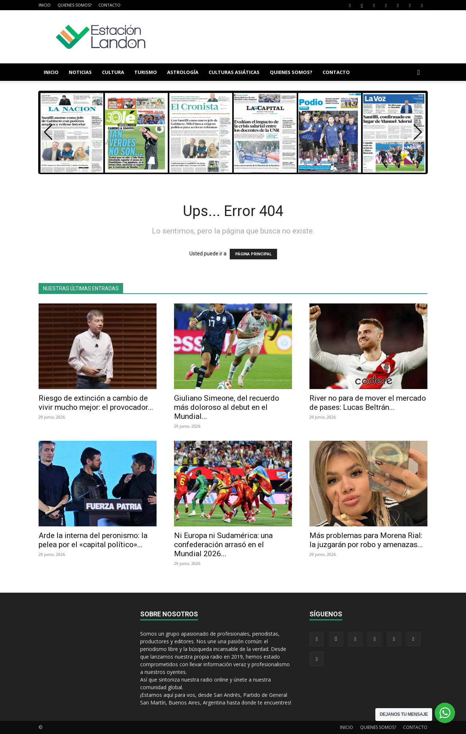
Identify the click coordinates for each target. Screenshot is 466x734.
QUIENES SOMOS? (74, 5)
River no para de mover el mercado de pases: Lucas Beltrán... (367, 403)
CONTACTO (109, 5)
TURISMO (145, 72)
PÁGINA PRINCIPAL (253, 254)
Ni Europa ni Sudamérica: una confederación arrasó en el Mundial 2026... (223, 544)
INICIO (45, 5)
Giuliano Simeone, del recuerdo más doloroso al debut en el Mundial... (226, 407)
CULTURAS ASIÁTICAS (234, 72)
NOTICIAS (80, 72)
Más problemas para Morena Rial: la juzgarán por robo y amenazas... (366, 540)
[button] (418, 72)
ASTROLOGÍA (182, 72)
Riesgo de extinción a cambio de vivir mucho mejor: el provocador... (96, 403)
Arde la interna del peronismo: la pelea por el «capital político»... (93, 540)
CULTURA (113, 72)
